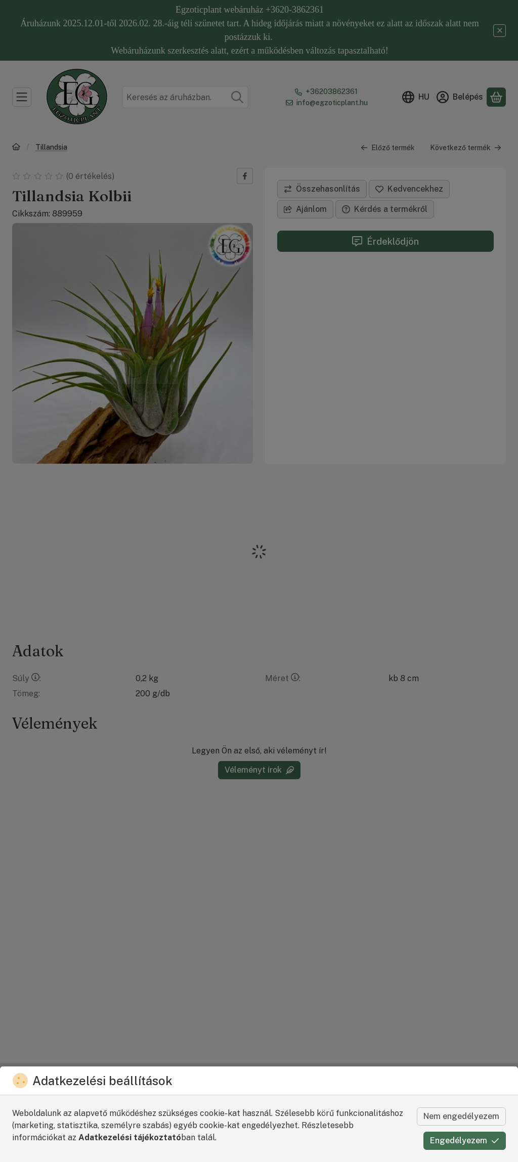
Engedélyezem (464, 1140)
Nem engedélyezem (461, 1116)
